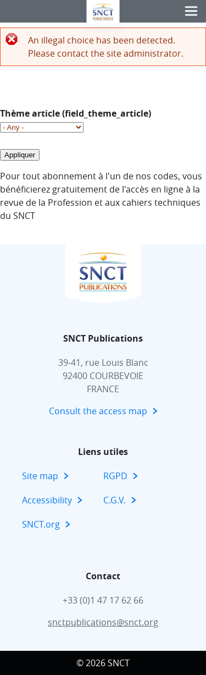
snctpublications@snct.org (103, 622)
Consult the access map (98, 411)
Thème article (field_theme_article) (75, 113)
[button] (191, 11)
